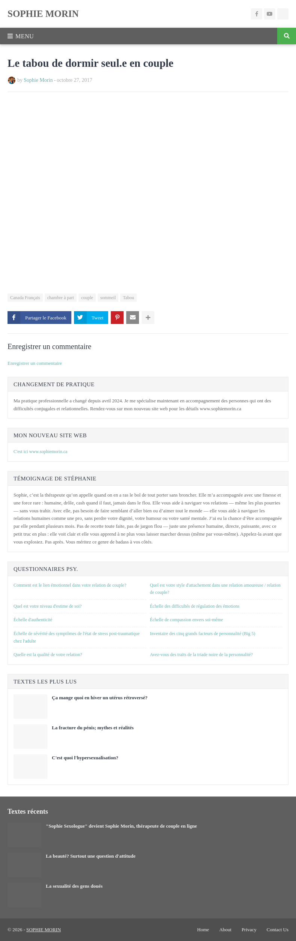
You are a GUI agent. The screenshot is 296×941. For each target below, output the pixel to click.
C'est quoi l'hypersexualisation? (85, 757)
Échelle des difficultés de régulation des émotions (194, 606)
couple (87, 297)
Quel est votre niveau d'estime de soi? (48, 606)
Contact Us (277, 929)
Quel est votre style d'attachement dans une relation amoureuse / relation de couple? (215, 589)
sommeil (108, 297)
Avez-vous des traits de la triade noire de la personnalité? (201, 654)
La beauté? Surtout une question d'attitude (91, 856)
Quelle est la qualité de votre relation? (48, 654)
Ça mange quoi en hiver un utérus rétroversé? (100, 697)
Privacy (249, 929)
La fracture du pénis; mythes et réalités (93, 727)
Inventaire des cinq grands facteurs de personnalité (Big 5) (202, 633)
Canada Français (25, 297)
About (225, 929)
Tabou (128, 297)
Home (203, 929)
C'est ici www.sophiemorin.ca (40, 451)
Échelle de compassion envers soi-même (186, 619)
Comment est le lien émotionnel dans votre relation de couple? (70, 585)
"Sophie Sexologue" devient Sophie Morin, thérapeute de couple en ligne (121, 826)
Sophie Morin (38, 80)
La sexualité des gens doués (74, 886)
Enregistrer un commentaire (35, 363)
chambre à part (60, 297)
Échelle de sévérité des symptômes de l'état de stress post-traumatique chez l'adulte (77, 637)
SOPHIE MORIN (43, 14)
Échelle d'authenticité (33, 619)
